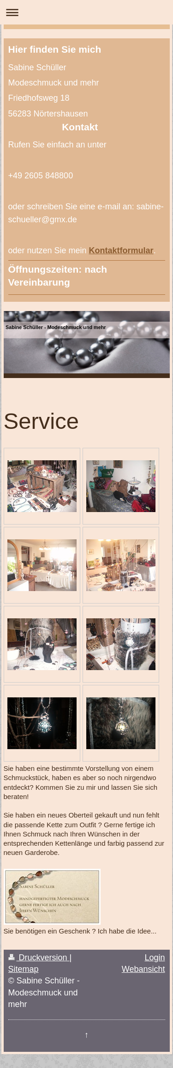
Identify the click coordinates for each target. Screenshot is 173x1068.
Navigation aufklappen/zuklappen (86, 12)
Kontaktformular (121, 250)
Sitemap (23, 969)
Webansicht (143, 969)
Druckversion (39, 957)
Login (154, 957)
